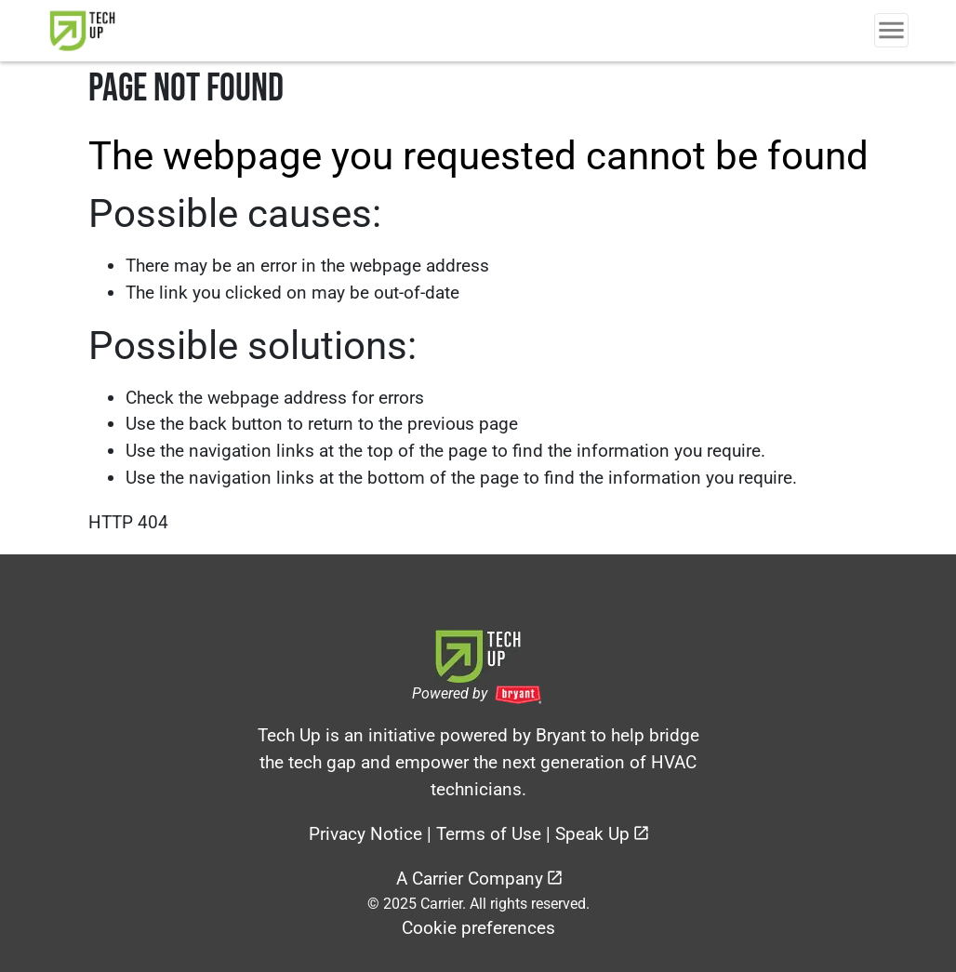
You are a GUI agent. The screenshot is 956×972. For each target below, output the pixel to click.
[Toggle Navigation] (891, 30)
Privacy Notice (365, 834)
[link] (100, 31)
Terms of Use (488, 834)
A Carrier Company (469, 878)
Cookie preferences (478, 928)
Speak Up (592, 834)
